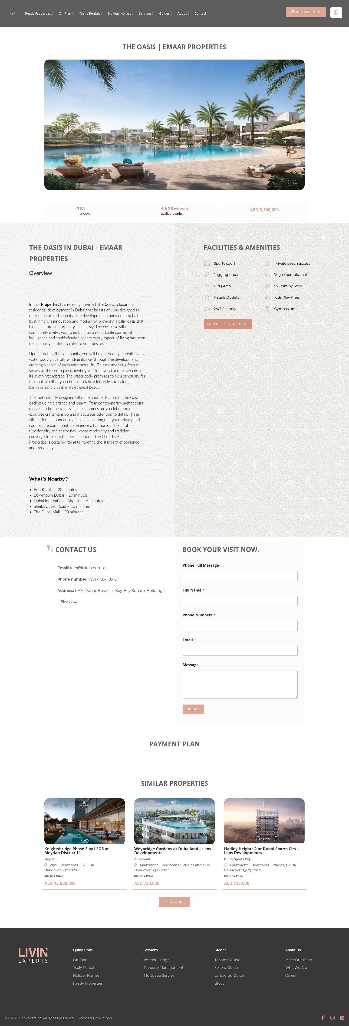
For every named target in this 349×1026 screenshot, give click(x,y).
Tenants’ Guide (227, 960)
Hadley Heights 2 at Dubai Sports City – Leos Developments (261, 850)
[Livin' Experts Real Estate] (113, 647)
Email (189, 640)
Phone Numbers (199, 615)
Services (145, 13)
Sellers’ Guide (226, 967)
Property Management (164, 967)
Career (291, 975)
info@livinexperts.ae (89, 568)
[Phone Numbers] (240, 626)
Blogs (219, 983)
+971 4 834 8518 (102, 579)
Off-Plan (65, 13)
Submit (193, 709)
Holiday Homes (119, 13)
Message (191, 665)
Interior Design (157, 960)
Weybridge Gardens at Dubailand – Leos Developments (172, 850)
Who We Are (296, 967)
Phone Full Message (201, 565)
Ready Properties (38, 13)
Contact (200, 13)
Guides (164, 13)
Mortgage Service (159, 975)
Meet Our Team (298, 960)
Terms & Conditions (95, 1017)
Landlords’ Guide (229, 975)
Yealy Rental (83, 967)
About (182, 13)
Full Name (193, 590)
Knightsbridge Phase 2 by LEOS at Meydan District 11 (76, 850)
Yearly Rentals (89, 13)
